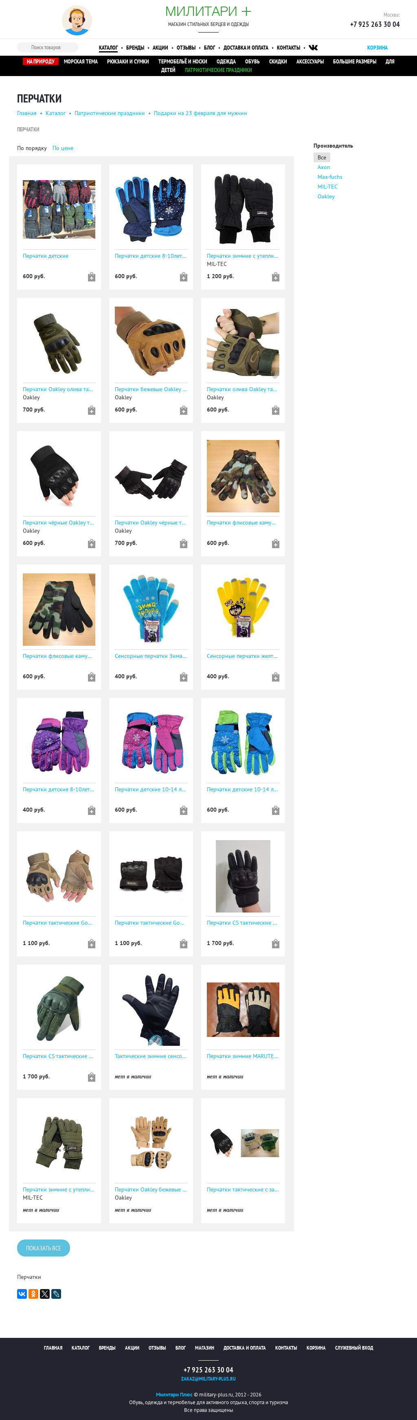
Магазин (204, 1347)
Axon (324, 167)
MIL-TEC (328, 186)
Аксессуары (310, 61)
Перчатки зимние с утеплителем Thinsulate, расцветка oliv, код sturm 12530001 (59, 1189)
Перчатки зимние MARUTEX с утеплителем (243, 1056)
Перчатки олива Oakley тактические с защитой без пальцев (243, 389)
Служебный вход (354, 1347)
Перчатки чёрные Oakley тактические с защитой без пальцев (59, 522)
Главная (27, 113)
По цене (63, 148)
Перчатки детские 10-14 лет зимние (151, 789)
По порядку (32, 148)
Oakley (326, 196)
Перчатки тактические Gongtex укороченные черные (151, 922)
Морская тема (81, 61)
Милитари (208, 11)
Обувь (252, 61)
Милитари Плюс (174, 1394)
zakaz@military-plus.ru (208, 1378)
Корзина (316, 1347)
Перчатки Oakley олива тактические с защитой (59, 389)
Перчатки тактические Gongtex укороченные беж (59, 922)
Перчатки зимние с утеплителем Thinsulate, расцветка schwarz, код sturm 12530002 (243, 255)
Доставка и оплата (246, 47)
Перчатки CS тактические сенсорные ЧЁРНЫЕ (243, 922)
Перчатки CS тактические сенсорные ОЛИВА (59, 1056)
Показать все (43, 1248)
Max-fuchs (330, 177)
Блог (209, 47)
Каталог (108, 47)
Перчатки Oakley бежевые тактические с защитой (151, 1189)
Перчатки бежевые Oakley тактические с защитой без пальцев (151, 389)
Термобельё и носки (182, 61)
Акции (160, 47)
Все (322, 157)
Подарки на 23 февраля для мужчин (200, 113)
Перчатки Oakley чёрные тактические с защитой (151, 522)
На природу (41, 61)
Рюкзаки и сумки (128, 61)
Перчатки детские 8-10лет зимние (151, 255)
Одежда (226, 61)
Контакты (288, 47)
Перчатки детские (45, 255)
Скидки (278, 61)
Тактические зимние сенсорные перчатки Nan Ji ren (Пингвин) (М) (151, 1056)
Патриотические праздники (218, 70)
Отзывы (186, 47)
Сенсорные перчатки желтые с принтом (243, 656)
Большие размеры (354, 61)
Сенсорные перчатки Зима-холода (151, 656)
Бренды (135, 47)
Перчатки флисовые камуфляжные (243, 522)
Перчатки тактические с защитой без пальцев (243, 1189)
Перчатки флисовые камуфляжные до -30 (59, 656)
